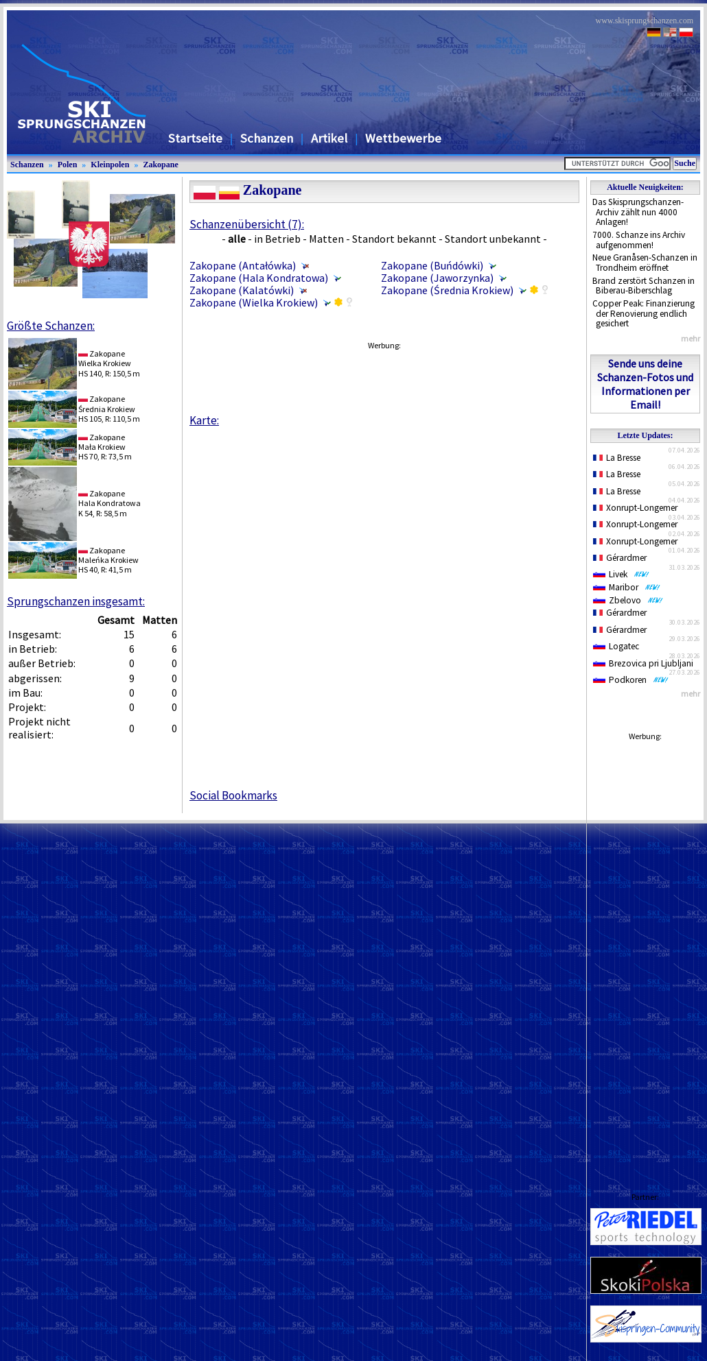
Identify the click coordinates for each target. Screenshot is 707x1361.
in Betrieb (277, 238)
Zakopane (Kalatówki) (241, 290)
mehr (690, 338)
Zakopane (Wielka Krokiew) (253, 302)
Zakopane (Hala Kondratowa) (258, 278)
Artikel (329, 138)
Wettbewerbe (403, 138)
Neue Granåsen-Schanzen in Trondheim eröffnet (644, 263)
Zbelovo (628, 600)
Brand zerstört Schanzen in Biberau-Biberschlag (643, 286)
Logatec (616, 646)
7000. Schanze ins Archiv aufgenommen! (638, 240)
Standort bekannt (394, 238)
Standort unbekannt (493, 238)
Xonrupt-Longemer (635, 508)
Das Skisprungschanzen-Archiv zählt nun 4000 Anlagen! (638, 212)
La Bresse (616, 457)
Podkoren (631, 680)
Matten (326, 238)
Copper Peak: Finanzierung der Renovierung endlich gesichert (643, 313)
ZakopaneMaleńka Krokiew (108, 555)
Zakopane (160, 164)
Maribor (626, 587)
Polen (68, 164)
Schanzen (266, 138)
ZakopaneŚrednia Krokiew (106, 403)
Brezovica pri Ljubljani (643, 663)
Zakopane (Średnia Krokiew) (447, 290)
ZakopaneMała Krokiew (102, 442)
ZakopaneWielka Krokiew (104, 358)
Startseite (195, 138)
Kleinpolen (110, 164)
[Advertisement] (645, 953)
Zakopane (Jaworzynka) (437, 278)
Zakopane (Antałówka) (242, 265)
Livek (621, 574)
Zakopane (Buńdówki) (432, 265)
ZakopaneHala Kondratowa (109, 498)
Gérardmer (620, 558)
